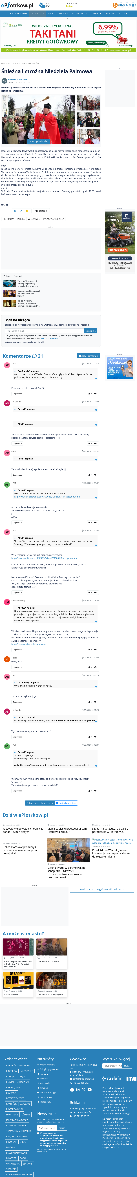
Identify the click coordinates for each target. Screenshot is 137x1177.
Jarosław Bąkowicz (17, 1113)
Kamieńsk (11, 1096)
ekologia (11, 1173)
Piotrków (8, 211)
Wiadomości (33, 63)
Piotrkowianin (14, 1102)
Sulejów (21, 1069)
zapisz (62, 1120)
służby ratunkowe (16, 1145)
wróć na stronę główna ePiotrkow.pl (102, 882)
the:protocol (46, 1090)
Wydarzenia (38, 13)
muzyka (10, 1140)
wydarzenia (12, 1156)
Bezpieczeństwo (15, 1091)
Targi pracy (45, 1094)
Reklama (44, 1071)
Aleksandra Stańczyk (17, 79)
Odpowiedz (17, 386)
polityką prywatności (50, 331)
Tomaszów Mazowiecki (19, 1123)
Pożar (23, 1151)
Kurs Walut (45, 1076)
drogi (23, 1134)
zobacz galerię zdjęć (38, 141)
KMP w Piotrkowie (16, 1118)
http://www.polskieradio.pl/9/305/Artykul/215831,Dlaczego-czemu (47, 489)
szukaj (127, 1058)
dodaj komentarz (88, 348)
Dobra (69, 6)
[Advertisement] (51, 242)
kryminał (11, 1134)
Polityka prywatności (50, 1062)
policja (10, 1069)
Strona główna (18, 13)
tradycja (11, 1162)
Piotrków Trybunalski (18, 1058)
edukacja (11, 1085)
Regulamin (45, 1066)
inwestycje (12, 1107)
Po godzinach (79, 13)
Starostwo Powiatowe (19, 1167)
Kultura (63, 13)
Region (109, 13)
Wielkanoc (34, 211)
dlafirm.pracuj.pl (48, 1085)
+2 (88, 137)
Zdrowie (27, 1156)
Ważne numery (47, 1057)
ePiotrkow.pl (6, 63)
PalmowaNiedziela (53, 211)
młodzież (11, 1151)
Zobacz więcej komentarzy (40, 796)
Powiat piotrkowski (17, 1074)
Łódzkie (26, 1107)
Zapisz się (91, 323)
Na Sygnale (27, 1064)
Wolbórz (25, 1096)
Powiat (95, 13)
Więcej (122, 13)
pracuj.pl (44, 1080)
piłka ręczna (13, 1080)
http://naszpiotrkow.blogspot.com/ (28, 636)
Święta (21, 211)
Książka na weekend (17, 1129)
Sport (51, 13)
